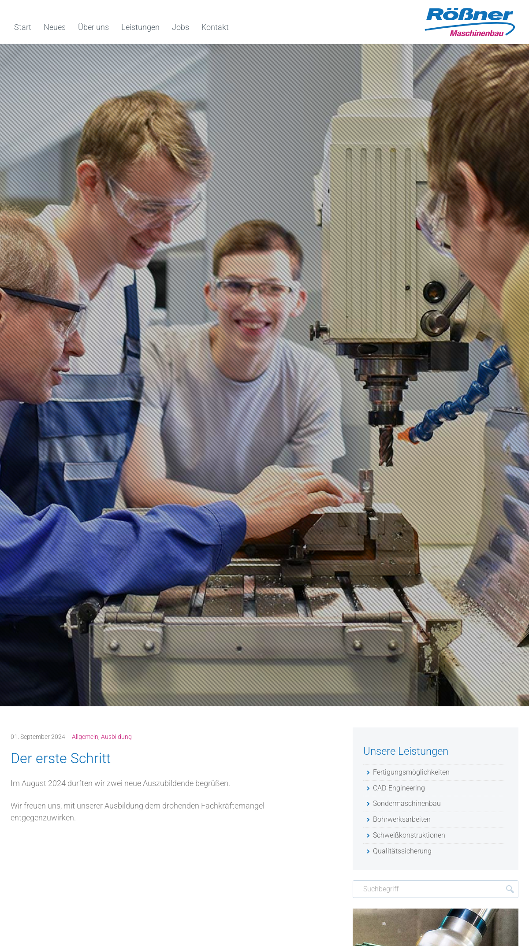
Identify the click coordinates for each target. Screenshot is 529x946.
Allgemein (85, 736)
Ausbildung (116, 736)
